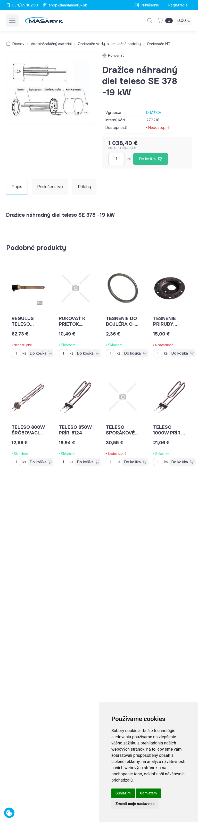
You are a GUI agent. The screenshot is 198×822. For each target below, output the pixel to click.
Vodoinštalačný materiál (51, 43)
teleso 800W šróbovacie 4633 (28, 432)
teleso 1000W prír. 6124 (169, 432)
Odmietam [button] (148, 793)
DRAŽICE (153, 112)
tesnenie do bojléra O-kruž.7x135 (122, 324)
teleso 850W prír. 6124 (75, 430)
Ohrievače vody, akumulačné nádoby (109, 43)
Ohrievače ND (158, 43)
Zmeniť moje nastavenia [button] (135, 804)
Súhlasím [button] (123, 793)
